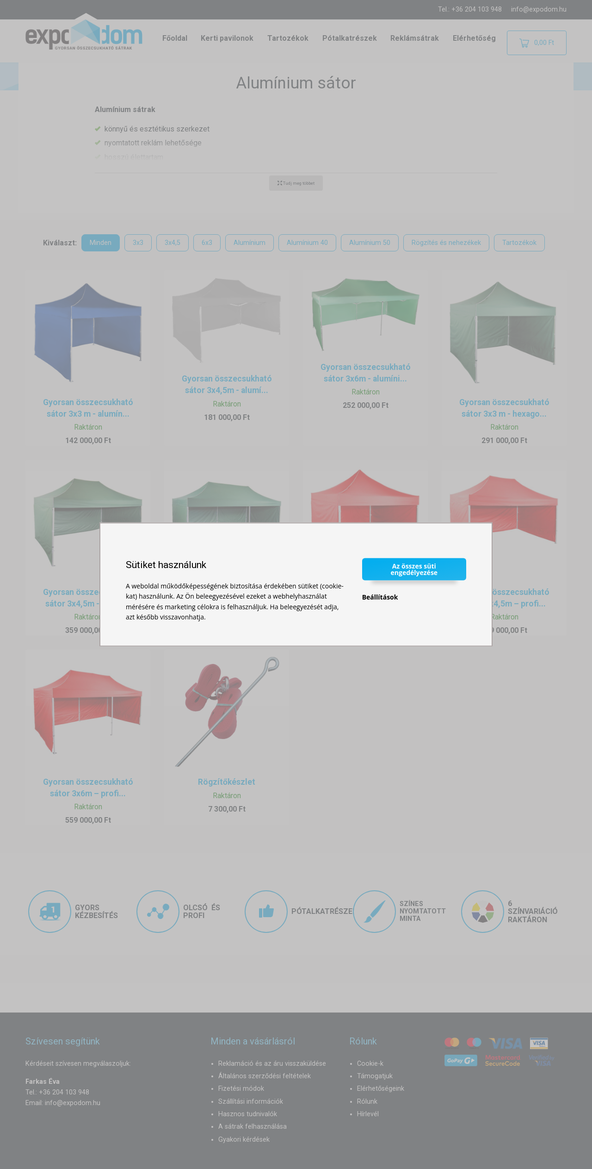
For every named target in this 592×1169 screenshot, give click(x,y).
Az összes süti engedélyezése (414, 568)
